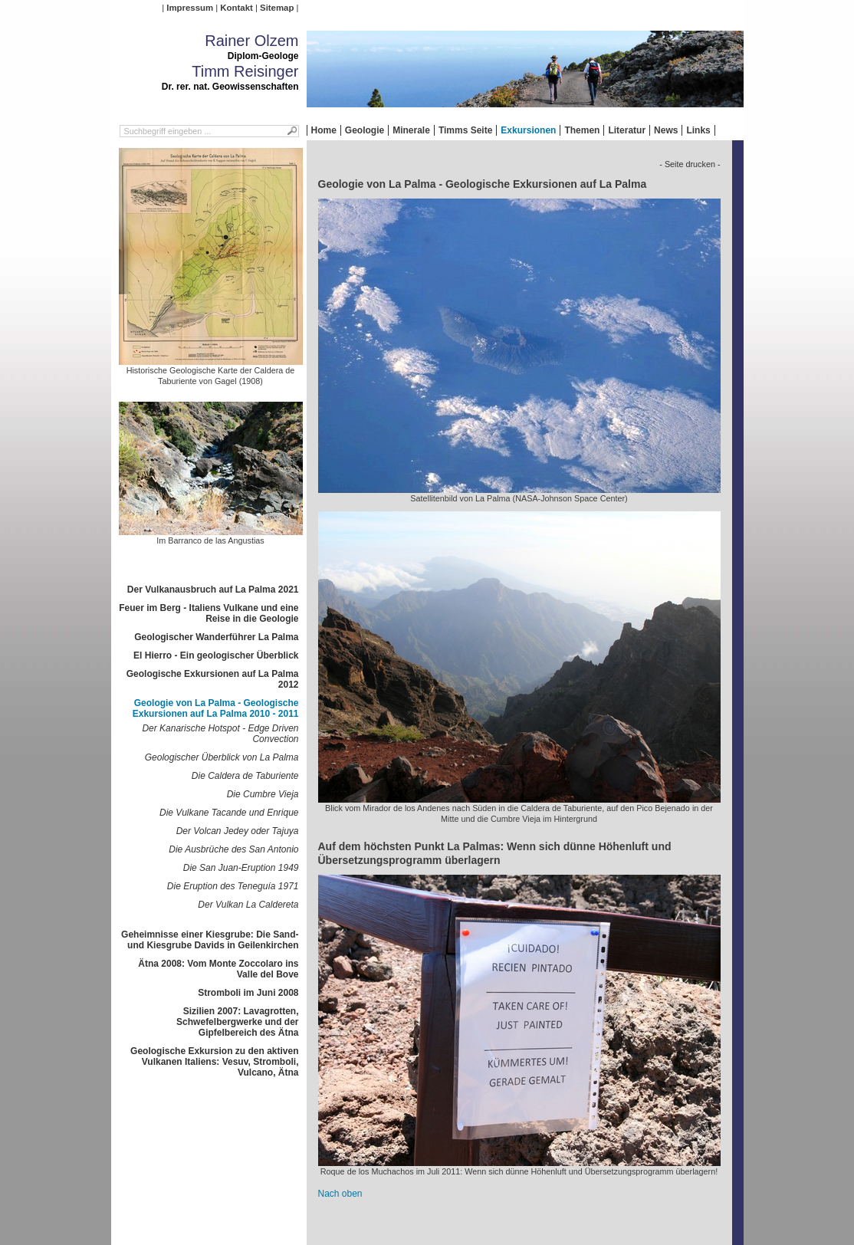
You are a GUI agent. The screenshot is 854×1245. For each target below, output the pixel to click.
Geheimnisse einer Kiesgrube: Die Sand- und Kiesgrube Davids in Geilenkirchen (209, 940)
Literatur (626, 130)
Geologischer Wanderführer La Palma (216, 637)
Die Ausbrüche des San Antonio (233, 849)
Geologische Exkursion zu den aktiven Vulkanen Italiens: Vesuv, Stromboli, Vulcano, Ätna (214, 1062)
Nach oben (340, 1193)
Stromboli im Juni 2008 (248, 992)
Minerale (411, 130)
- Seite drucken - (689, 164)
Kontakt (236, 7)
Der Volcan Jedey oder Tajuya (237, 831)
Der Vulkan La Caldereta (248, 904)
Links (698, 130)
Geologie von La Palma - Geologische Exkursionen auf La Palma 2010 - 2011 (216, 708)
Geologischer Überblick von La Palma (222, 757)
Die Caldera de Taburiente (245, 775)
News (666, 130)
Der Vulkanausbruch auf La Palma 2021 (213, 589)
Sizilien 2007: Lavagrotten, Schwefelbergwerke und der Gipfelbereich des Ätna (237, 1022)
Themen (581, 130)
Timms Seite (465, 130)
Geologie (364, 130)
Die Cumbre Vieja (263, 794)
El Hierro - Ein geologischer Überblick (215, 655)
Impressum (189, 7)
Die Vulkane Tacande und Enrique (228, 812)
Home (324, 130)
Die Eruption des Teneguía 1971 (233, 886)
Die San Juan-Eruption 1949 (241, 867)
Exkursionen (528, 130)
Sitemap (277, 7)
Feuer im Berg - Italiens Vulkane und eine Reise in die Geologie (208, 613)
